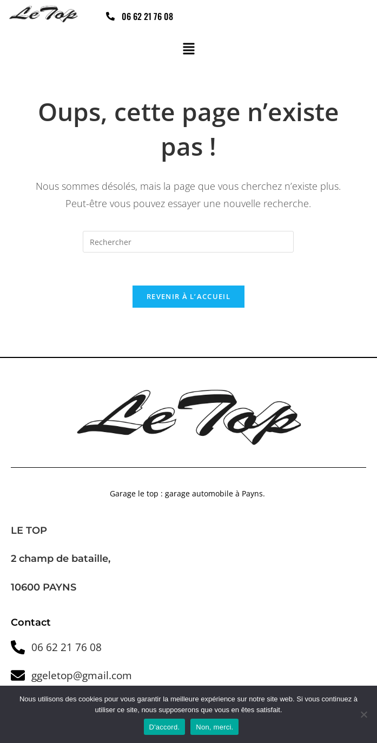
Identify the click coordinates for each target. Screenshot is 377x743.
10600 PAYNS (43, 587)
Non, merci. (214, 727)
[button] (188, 50)
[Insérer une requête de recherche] (188, 242)
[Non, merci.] (363, 714)
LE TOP (29, 530)
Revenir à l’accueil (188, 296)
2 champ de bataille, (62, 559)
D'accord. (164, 727)
